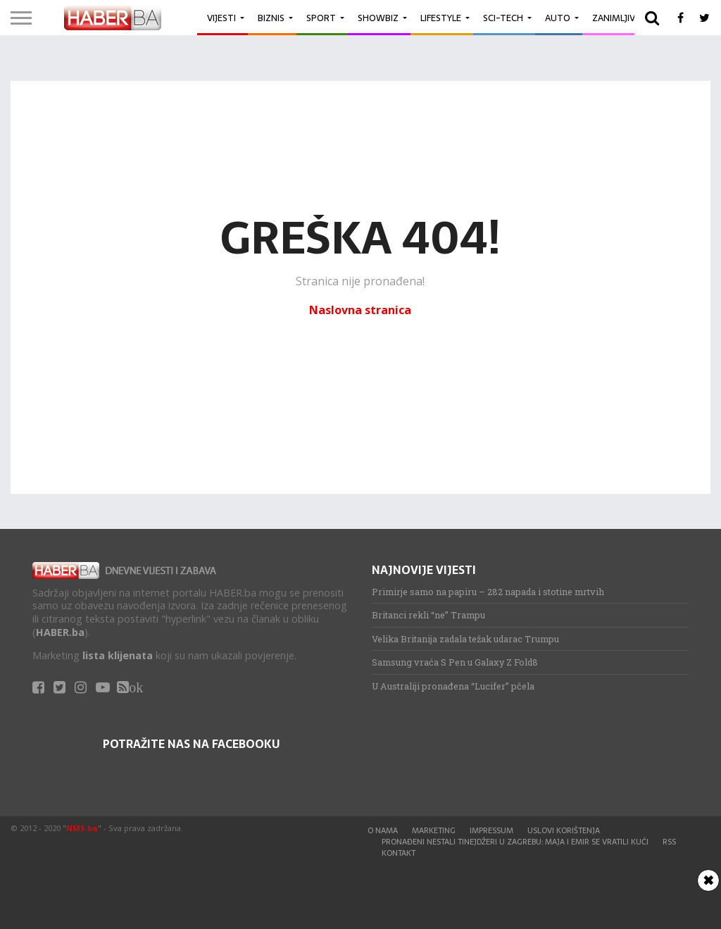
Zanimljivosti (624, 18)
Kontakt (398, 853)
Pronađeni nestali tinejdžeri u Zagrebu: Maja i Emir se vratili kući (515, 841)
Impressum (491, 830)
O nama (383, 830)
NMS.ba (82, 828)
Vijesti (221, 18)
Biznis (271, 18)
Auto (557, 18)
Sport (321, 18)
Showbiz (378, 18)
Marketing (434, 830)
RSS (669, 841)
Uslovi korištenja (563, 830)
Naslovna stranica (360, 310)
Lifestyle (440, 18)
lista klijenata (117, 655)
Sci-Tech (503, 18)
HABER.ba (60, 632)
